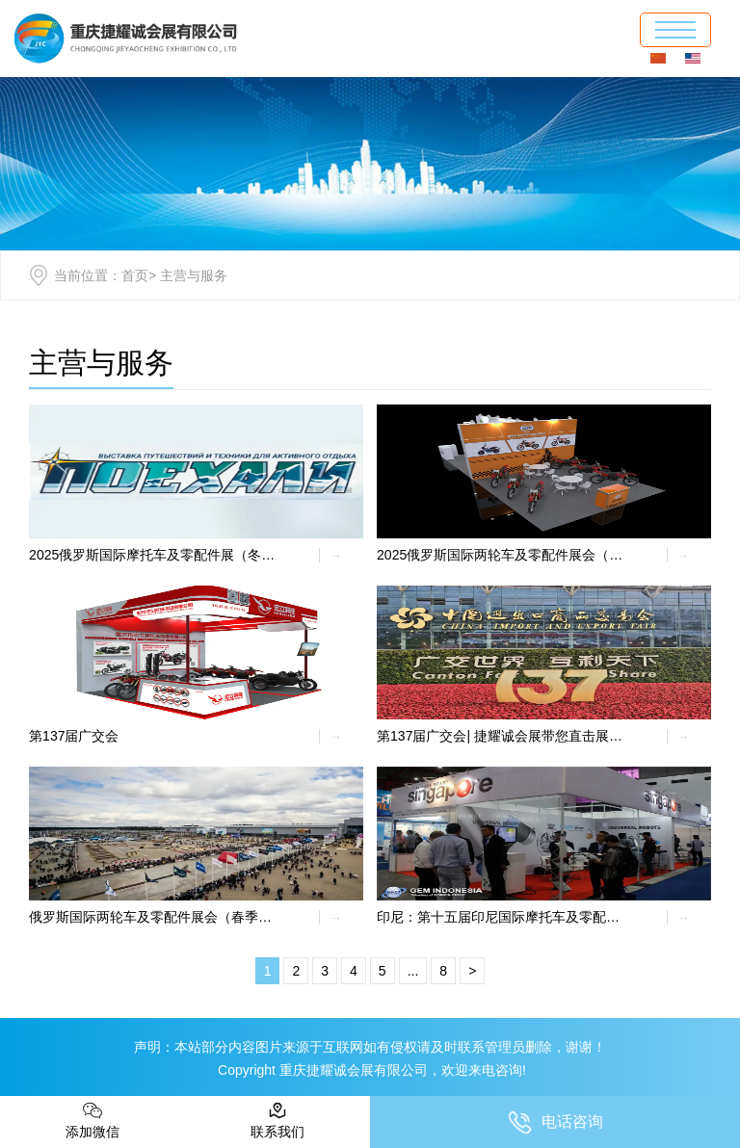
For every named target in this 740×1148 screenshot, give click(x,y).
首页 (134, 275)
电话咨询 (555, 1122)
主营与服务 (101, 362)
